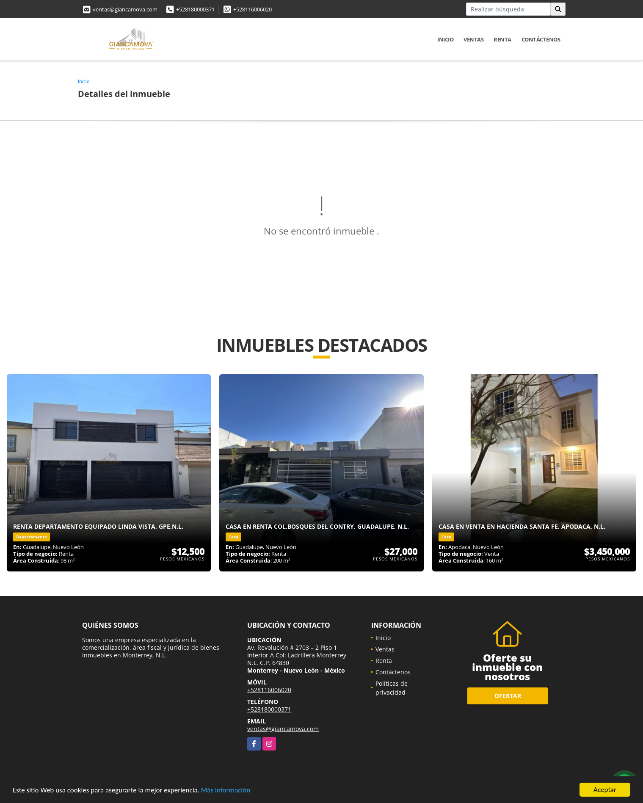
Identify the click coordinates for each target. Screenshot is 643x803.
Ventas (473, 39)
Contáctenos (541, 39)
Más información (225, 790)
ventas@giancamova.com (125, 9)
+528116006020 (252, 9)
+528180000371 (195, 9)
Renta (502, 39)
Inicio (445, 39)
